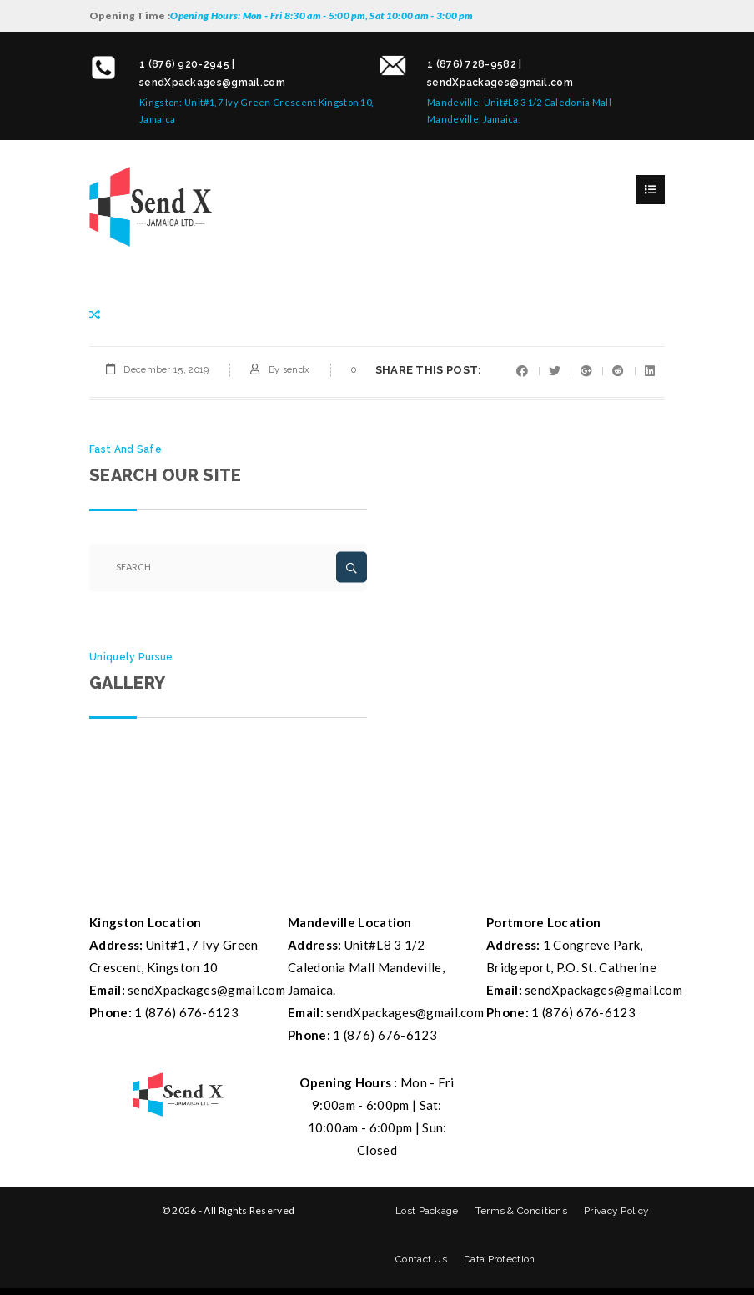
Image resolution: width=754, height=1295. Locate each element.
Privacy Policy (616, 1211)
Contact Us (421, 1259)
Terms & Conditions (521, 1211)
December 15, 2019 (166, 369)
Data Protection (499, 1259)
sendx (296, 369)
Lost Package (427, 1211)
